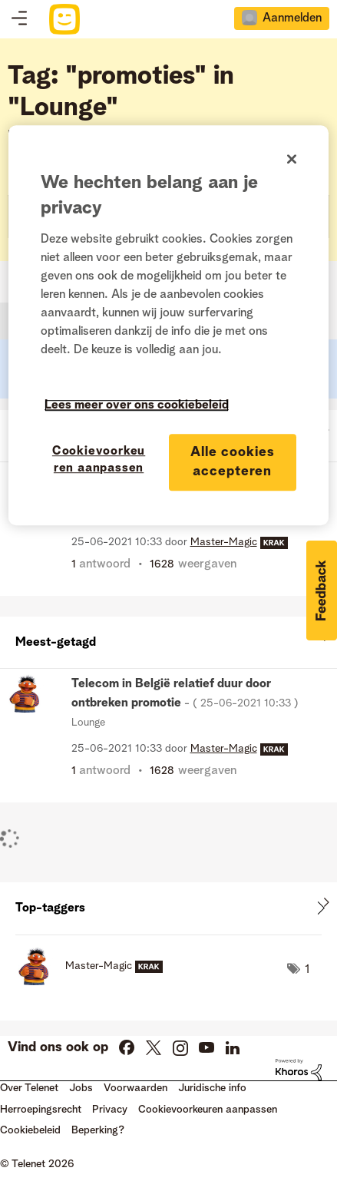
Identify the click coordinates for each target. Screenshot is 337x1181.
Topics (19, 19)
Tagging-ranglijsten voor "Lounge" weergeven (168, 908)
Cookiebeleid (30, 1130)
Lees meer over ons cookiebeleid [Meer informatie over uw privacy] (137, 405)
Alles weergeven (168, 639)
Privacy (109, 1109)
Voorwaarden (135, 1088)
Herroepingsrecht (40, 1109)
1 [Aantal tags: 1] (307, 970)
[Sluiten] (292, 159)
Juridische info (212, 1088)
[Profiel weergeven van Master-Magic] (223, 542)
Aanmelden (292, 18)
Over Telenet (29, 1088)
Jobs (81, 1088)
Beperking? (97, 1130)
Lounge (88, 722)
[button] (321, 590)
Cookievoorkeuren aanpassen (207, 1109)
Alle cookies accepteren (232, 461)
